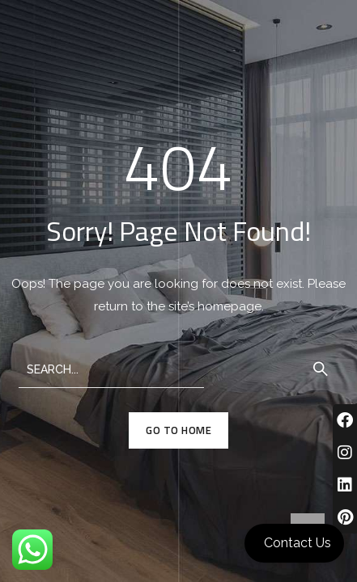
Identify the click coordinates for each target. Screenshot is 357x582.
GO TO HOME (178, 430)
